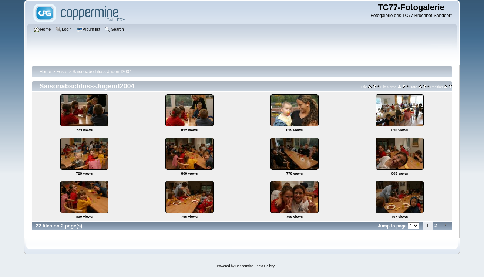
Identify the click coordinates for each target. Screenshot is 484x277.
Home (45, 71)
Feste (61, 71)
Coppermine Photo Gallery (255, 266)
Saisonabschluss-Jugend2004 (102, 71)
